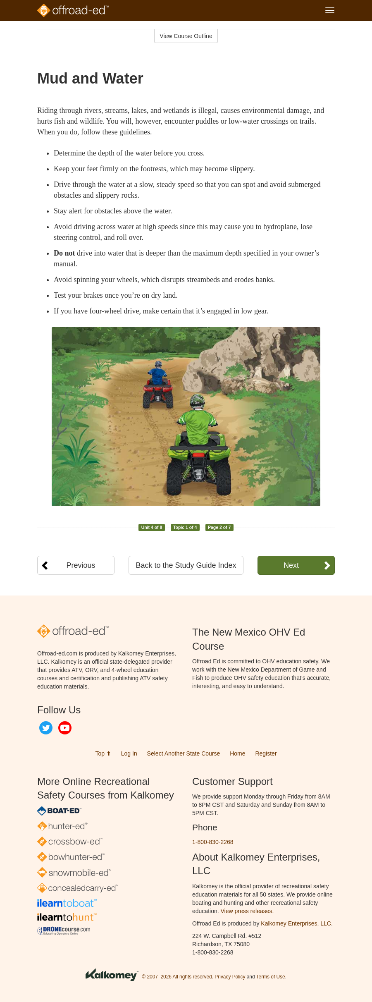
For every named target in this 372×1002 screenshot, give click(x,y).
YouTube (65, 727)
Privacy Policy (230, 977)
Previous (81, 565)
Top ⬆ (103, 753)
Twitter (45, 727)
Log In (129, 753)
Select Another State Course (183, 753)
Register (266, 753)
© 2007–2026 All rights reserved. (177, 977)
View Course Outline (186, 36)
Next (291, 565)
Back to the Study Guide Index (186, 565)
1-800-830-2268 (213, 842)
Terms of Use (270, 977)
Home (237, 753)
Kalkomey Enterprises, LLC (296, 923)
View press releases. (247, 911)
